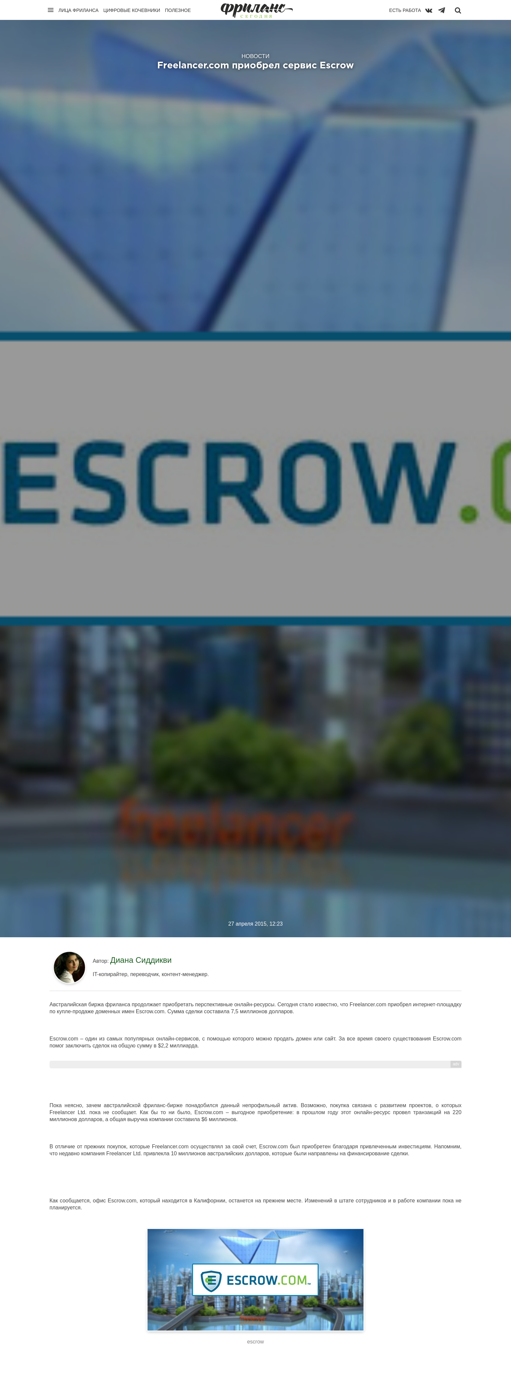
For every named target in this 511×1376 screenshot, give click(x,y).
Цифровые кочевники (131, 10)
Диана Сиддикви (141, 960)
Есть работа (405, 10)
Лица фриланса (78, 10)
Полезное (178, 10)
